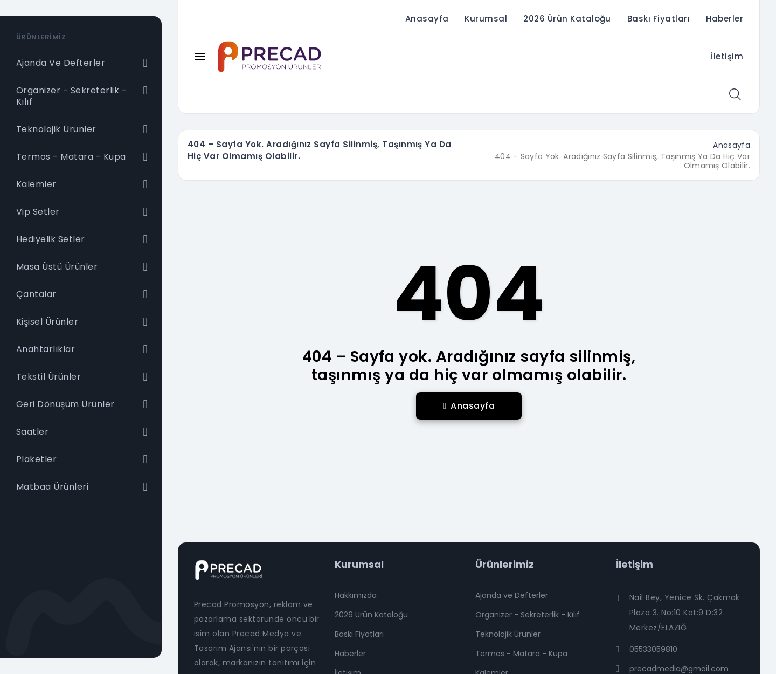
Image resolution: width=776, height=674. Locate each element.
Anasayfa (427, 18)
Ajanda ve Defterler (511, 595)
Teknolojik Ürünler (508, 634)
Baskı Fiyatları (658, 18)
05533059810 (653, 649)
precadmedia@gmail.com (679, 668)
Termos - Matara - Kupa (521, 653)
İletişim (727, 56)
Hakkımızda (356, 595)
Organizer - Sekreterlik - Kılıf (527, 614)
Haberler (724, 18)
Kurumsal (486, 18)
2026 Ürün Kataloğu (567, 18)
